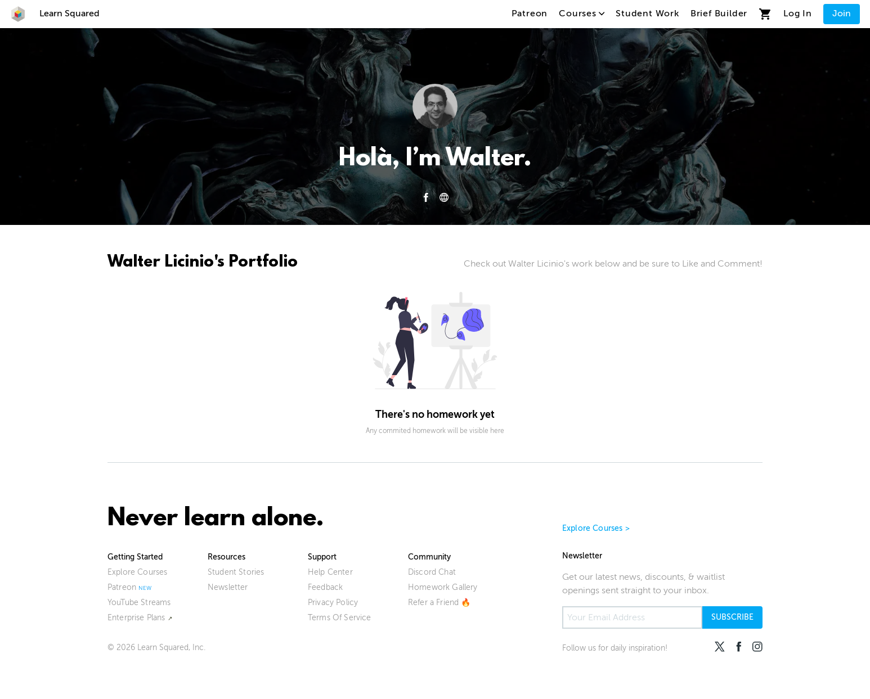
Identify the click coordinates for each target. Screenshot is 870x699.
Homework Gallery (443, 587)
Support (322, 557)
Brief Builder (718, 13)
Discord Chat (432, 572)
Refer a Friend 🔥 (439, 602)
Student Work (647, 13)
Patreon (530, 13)
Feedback (325, 587)
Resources (226, 557)
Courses (581, 13)
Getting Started (135, 557)
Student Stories (236, 572)
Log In (797, 13)
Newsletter (228, 587)
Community (429, 557)
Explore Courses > (596, 528)
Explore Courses (137, 572)
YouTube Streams (139, 602)
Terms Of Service (339, 618)
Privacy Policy (333, 602)
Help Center (330, 572)
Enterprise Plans (136, 618)
